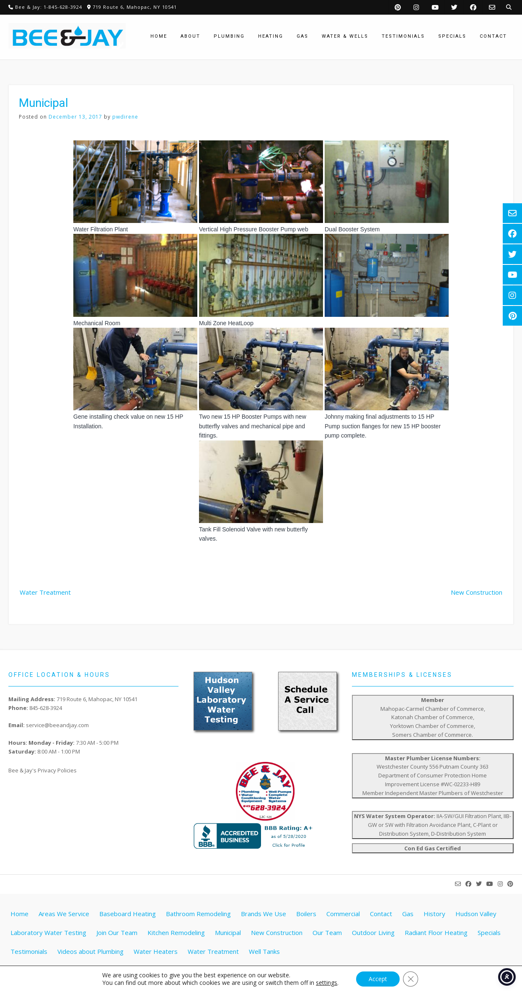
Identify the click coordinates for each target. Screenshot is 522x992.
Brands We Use (263, 913)
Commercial (343, 913)
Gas (407, 913)
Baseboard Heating (127, 913)
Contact (381, 913)
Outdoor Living (373, 932)
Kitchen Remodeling (176, 932)
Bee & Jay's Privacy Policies (42, 770)
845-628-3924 (45, 708)
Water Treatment (45, 592)
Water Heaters (156, 951)
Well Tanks (264, 951)
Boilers (306, 913)
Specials (489, 932)
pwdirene (125, 116)
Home (19, 913)
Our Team (327, 932)
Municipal (228, 932)
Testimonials (28, 951)
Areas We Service (64, 913)
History (434, 913)
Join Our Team (116, 932)
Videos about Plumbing (90, 951)
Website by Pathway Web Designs (264, 977)
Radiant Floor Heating (436, 932)
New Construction (476, 592)
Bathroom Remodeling (198, 913)
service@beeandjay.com (57, 725)
